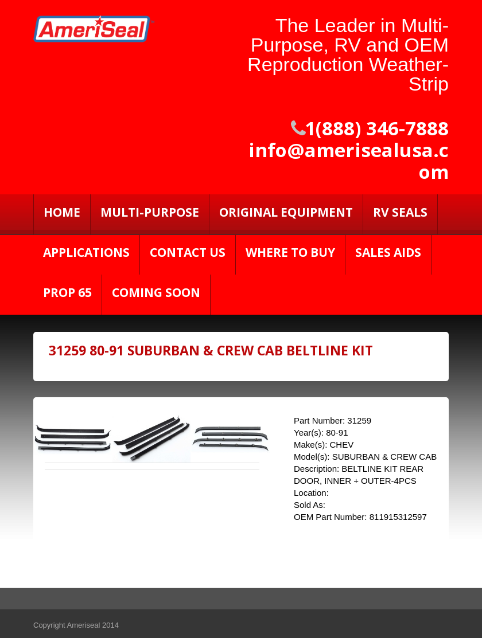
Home (62, 212)
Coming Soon (156, 292)
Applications (86, 252)
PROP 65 (67, 292)
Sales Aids (388, 252)
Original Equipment (286, 212)
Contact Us (188, 252)
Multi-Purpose (149, 212)
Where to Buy (290, 252)
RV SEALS (400, 212)
